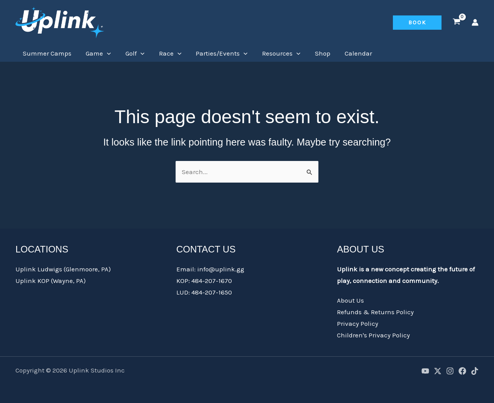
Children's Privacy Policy (373, 335)
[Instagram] (450, 371)
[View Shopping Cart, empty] (456, 22)
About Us (350, 300)
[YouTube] (425, 371)
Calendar (348, 53)
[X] (438, 371)
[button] (417, 22)
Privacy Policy (357, 323)
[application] (105, 53)
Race (165, 53)
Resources (274, 53)
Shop (313, 53)
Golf (131, 53)
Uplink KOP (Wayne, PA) (50, 280)
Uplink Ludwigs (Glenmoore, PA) (63, 269)
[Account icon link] (475, 22)
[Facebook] (462, 371)
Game (96, 53)
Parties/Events (216, 53)
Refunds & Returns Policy (375, 312)
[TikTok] (475, 371)
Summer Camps (46, 53)
